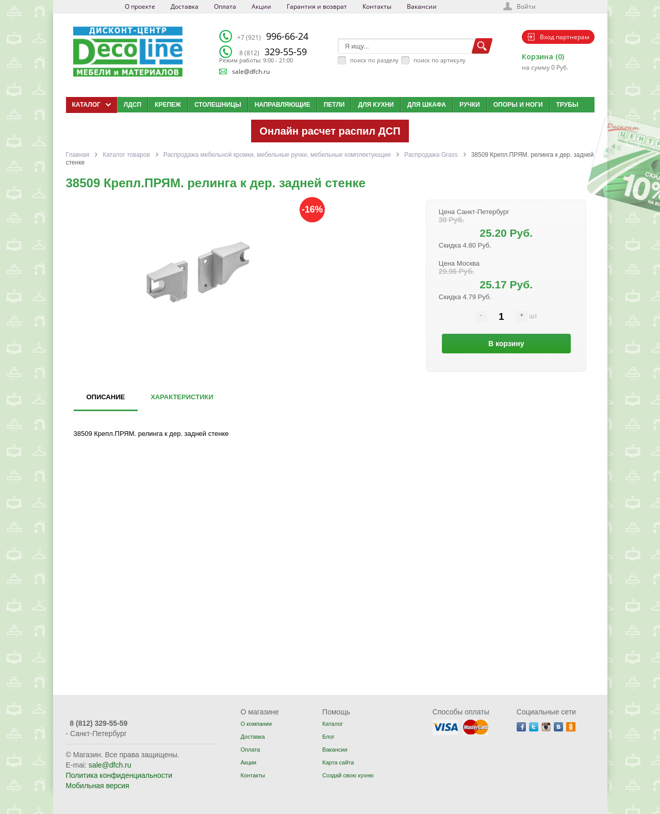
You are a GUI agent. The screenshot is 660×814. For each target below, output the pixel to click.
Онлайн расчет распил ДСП (329, 131)
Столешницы (217, 104)
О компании (256, 724)
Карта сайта (338, 762)
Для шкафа (426, 104)
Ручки (469, 104)
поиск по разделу (374, 60)
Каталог (332, 724)
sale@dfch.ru (251, 71)
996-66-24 (272, 36)
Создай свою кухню (347, 775)
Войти (526, 6)
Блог (328, 737)
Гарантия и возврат (317, 6)
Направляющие (282, 104)
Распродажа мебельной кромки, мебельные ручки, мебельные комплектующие (277, 154)
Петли (334, 104)
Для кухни (375, 104)
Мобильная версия (97, 786)
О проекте (140, 6)
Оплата (225, 6)
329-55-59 (273, 51)
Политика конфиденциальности (119, 775)
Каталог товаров (126, 154)
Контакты (376, 6)
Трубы (567, 104)
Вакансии (422, 6)
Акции (261, 6)
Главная (78, 154)
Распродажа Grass (431, 154)
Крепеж (168, 104)
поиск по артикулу (440, 60)
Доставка (185, 6)
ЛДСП (132, 104)
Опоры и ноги (518, 104)
